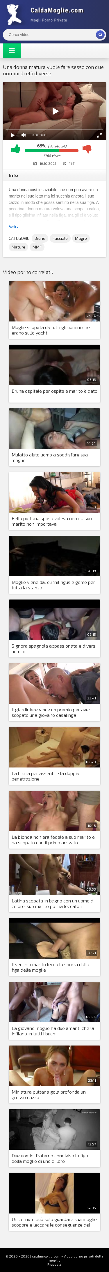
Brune (40, 238)
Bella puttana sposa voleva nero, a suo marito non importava (52, 521)
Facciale (60, 238)
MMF (37, 246)
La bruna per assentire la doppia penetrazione (45, 775)
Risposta (54, 1264)
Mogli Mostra (46, 14)
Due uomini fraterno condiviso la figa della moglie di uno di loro (50, 1158)
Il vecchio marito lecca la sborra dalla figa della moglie (50, 967)
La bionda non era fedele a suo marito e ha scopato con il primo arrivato (53, 839)
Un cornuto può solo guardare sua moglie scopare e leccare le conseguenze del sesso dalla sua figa (54, 1222)
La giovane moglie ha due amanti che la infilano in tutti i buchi (53, 1030)
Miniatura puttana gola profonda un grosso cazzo (49, 1094)
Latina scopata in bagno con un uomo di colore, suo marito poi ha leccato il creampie (53, 903)
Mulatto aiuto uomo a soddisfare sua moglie (50, 457)
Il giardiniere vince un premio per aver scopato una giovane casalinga (51, 712)
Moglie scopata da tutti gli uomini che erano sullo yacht (51, 329)
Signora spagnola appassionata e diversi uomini (54, 648)
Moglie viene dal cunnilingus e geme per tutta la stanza (53, 584)
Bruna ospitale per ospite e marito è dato (54, 391)
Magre (81, 238)
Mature (18, 246)
